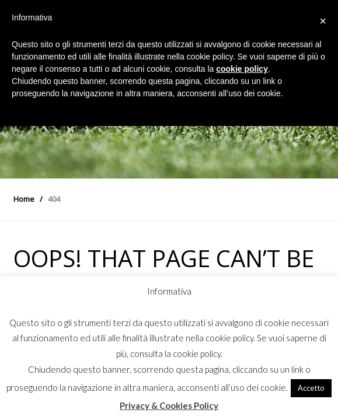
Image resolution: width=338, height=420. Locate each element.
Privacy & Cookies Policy (169, 405)
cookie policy (242, 69)
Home (23, 199)
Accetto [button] (311, 388)
